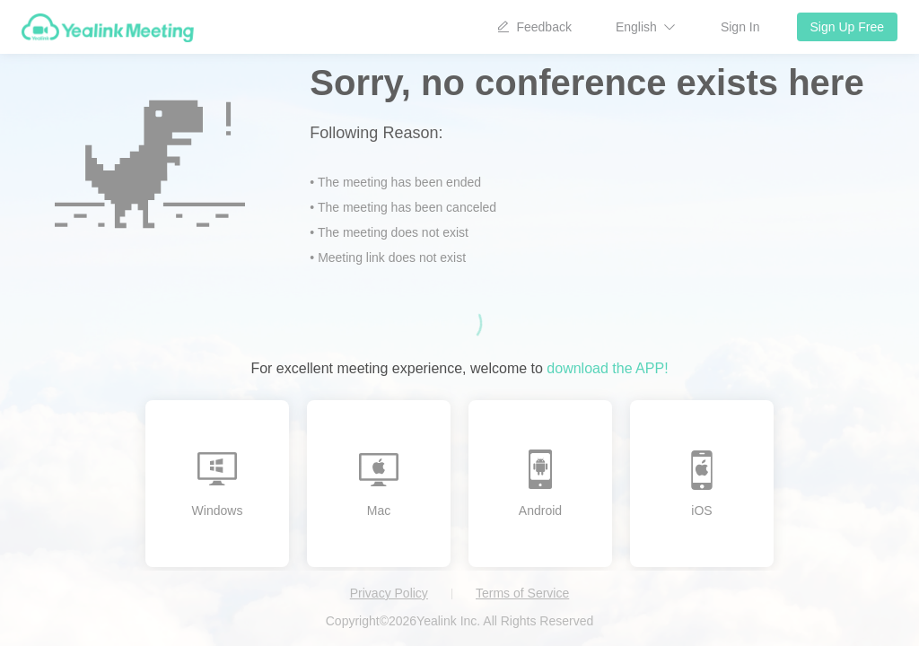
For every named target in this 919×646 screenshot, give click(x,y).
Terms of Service (522, 593)
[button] (646, 27)
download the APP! (607, 368)
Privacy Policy (389, 593)
